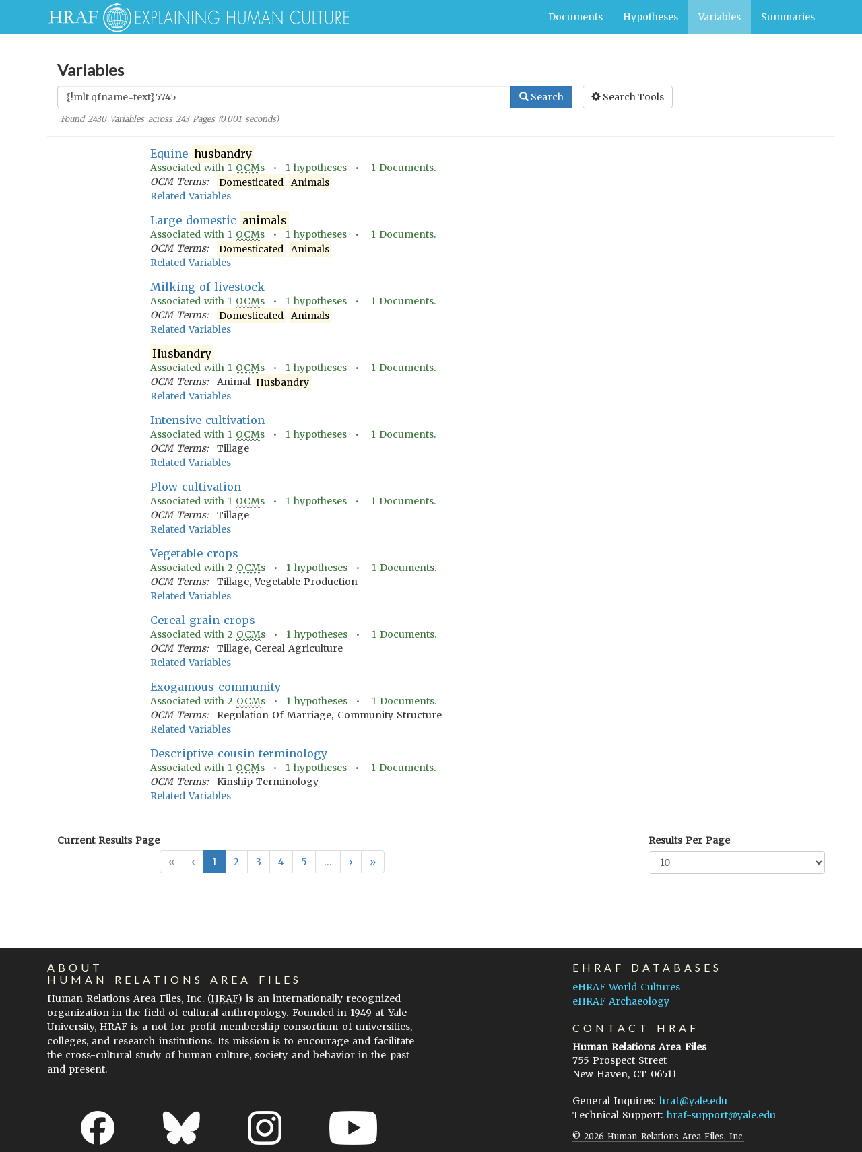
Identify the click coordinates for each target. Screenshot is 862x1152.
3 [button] (258, 862)
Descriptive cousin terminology (238, 753)
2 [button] (236, 862)
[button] (351, 861)
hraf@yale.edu (693, 1101)
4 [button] (281, 862)
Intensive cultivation (207, 420)
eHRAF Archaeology (620, 1001)
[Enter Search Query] (284, 97)
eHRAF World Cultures (626, 987)
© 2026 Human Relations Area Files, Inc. (658, 1136)
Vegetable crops (194, 553)
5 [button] (304, 862)
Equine (202, 154)
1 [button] (214, 862)
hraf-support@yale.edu (721, 1115)
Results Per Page (689, 840)
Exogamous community (215, 686)
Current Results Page (108, 840)
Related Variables (190, 196)
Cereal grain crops (202, 620)
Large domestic (220, 220)
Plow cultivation (195, 487)
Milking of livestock (207, 287)
